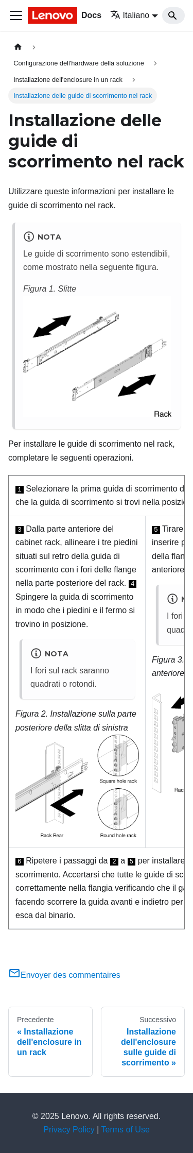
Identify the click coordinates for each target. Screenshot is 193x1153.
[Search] (173, 15)
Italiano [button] (130, 15)
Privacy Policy (69, 1129)
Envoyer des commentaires (64, 975)
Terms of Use (125, 1129)
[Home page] (18, 47)
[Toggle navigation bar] (16, 15)
